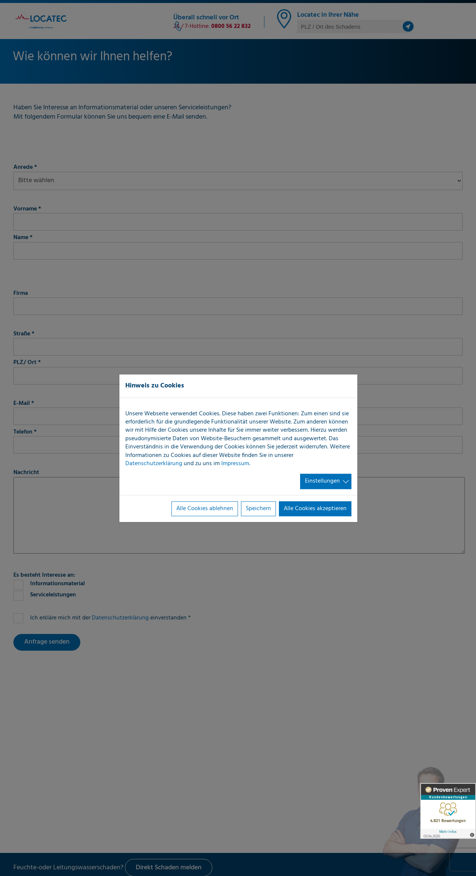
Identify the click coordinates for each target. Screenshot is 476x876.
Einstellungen (322, 481)
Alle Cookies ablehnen (204, 508)
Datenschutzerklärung (153, 463)
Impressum (235, 463)
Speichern (258, 508)
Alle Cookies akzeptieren (315, 508)
